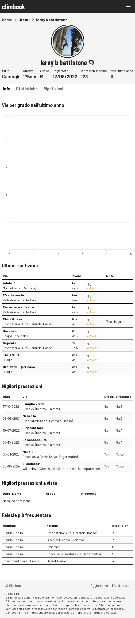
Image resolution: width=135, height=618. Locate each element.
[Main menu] (128, 6)
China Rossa (12, 319)
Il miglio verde (34, 404)
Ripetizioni (53, 88)
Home (7, 19)
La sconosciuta (35, 440)
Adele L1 (9, 283)
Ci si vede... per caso (19, 367)
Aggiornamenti (101, 586)
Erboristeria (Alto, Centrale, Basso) (28, 324)
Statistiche (27, 88)
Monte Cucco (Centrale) (19, 288)
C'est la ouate (13, 295)
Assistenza (121, 586)
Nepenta (9, 343)
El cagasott (32, 464)
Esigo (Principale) (15, 336)
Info (6, 88)
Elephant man (33, 428)
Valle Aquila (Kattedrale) (20, 300)
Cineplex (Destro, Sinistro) (41, 409)
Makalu (28, 452)
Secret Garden (57, 561)
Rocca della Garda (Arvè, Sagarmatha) (50, 457)
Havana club (12, 331)
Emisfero (53, 547)
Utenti (24, 19)
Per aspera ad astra (18, 307)
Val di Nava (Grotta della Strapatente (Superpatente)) (61, 469)
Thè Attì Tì (11, 355)
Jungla (7, 360)
